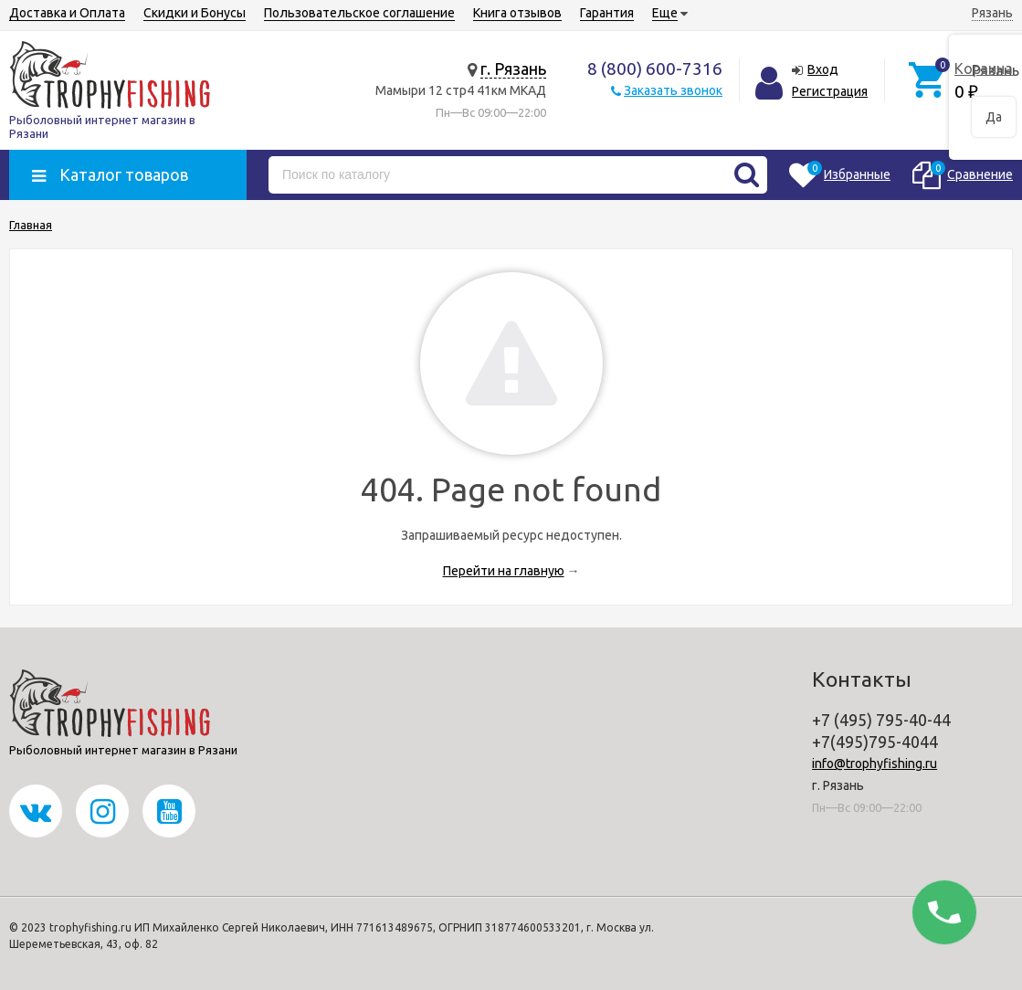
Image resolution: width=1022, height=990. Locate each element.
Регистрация (830, 91)
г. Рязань (513, 68)
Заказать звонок (673, 90)
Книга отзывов (517, 12)
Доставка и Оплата (67, 12)
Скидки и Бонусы (194, 12)
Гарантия (607, 12)
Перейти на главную (503, 570)
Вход (822, 69)
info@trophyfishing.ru (874, 763)
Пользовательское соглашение (359, 12)
